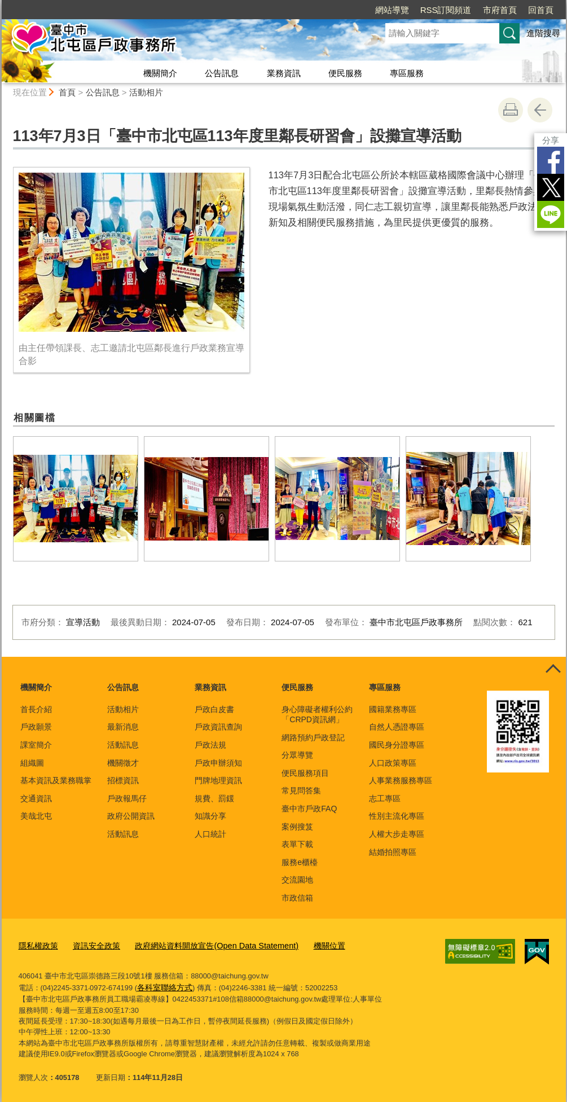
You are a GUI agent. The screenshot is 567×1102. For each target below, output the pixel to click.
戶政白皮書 (214, 709)
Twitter (550, 187)
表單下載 (297, 844)
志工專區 (385, 798)
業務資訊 (284, 73)
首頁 (67, 92)
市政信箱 (297, 897)
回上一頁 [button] (540, 110)
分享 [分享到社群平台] (550, 140)
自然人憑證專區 (396, 726)
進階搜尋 (543, 33)
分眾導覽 (297, 754)
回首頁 (540, 10)
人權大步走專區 (396, 833)
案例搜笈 (297, 826)
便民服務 (345, 73)
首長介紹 (36, 709)
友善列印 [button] (510, 110)
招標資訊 (123, 780)
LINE (550, 214)
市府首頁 (500, 10)
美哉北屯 (36, 815)
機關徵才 (123, 762)
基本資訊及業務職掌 (55, 780)
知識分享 (210, 815)
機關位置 (307, 944)
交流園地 (297, 879)
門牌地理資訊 (218, 780)
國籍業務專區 (392, 709)
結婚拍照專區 (392, 852)
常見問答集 (301, 790)
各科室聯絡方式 (162, 985)
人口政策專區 (392, 762)
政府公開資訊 (131, 815)
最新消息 (123, 726)
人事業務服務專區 (400, 780)
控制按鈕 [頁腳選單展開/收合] (553, 669)
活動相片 (146, 92)
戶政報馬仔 (127, 798)
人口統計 (210, 833)
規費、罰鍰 (214, 798)
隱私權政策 (37, 944)
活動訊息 (123, 744)
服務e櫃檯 (300, 862)
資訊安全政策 (92, 944)
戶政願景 (36, 726)
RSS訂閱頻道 (446, 10)
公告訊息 (222, 73)
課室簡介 (36, 744)
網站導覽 (392, 10)
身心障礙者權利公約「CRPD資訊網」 (317, 714)
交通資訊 (36, 798)
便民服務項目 (305, 773)
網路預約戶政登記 (313, 737)
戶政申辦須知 (218, 762)
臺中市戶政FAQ (309, 808)
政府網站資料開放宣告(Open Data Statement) (203, 944)
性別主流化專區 (396, 815)
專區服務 (407, 73)
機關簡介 (160, 73)
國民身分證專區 (396, 744)
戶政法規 (210, 744)
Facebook (550, 160)
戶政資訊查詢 (218, 726)
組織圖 (32, 762)
